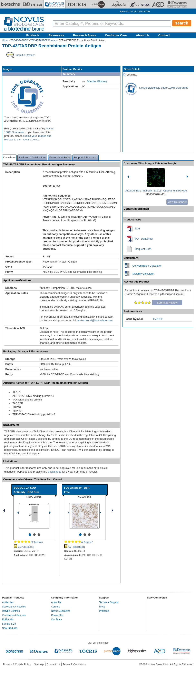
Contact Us (57, 615)
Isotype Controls (11, 611)
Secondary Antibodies (14, 606)
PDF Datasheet (144, 238)
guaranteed (54, 471)
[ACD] (158, 4)
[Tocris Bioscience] (76, 4)
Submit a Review (167, 302)
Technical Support (109, 602)
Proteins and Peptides (14, 615)
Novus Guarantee (60, 611)
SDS (137, 228)
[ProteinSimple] (98, 4)
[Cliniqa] (139, 4)
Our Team (56, 619)
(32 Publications (74, 547)
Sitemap (39, 664)
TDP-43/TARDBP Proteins (43, 40)
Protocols (104, 611)
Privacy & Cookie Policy (17, 664)
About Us (142, 35)
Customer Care (116, 35)
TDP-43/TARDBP (19, 40)
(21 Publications (23, 547)
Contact (164, 35)
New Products (9, 628)
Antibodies (7, 602)
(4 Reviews (78, 542)
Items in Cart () (128, 11)
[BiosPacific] (118, 4)
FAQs (102, 606)
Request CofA (143, 248)
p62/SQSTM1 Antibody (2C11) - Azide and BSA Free (156, 190)
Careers (55, 606)
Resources (56, 35)
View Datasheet (177, 202)
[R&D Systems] (33, 4)
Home (5, 40)
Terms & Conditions (74, 664)
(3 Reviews (28, 542)
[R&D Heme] (177, 4)
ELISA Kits (8, 619)
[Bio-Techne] (11, 4)
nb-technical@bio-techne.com (94, 320)
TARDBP (158, 318)
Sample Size (9, 623)
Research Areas (84, 35)
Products (33, 35)
